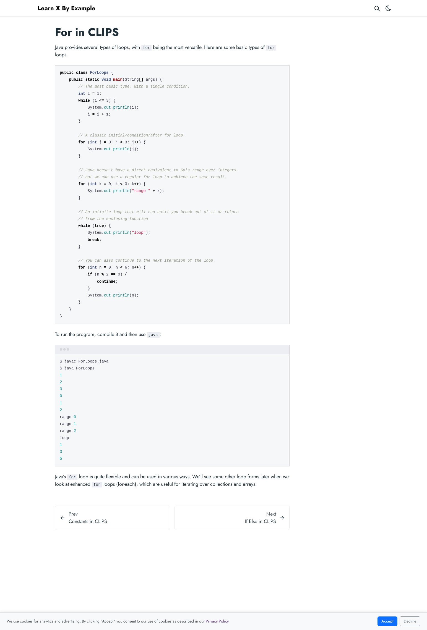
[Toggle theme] (388, 8)
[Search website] (377, 8)
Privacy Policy (217, 621)
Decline (410, 621)
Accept (387, 621)
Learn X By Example (66, 8)
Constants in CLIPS (88, 521)
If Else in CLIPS (260, 521)
